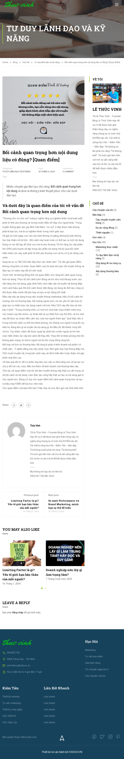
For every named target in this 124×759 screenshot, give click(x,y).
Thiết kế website (11, 696)
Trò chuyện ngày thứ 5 (97, 669)
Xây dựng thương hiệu (107, 271)
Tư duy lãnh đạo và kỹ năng (47, 62)
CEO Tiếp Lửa (9, 722)
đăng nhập (17, 612)
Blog (15, 62)
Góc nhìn (97, 237)
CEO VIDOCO (9, 716)
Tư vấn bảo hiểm (94, 656)
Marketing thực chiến (107, 247)
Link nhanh (49, 696)
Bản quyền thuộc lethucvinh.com (19, 737)
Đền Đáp (97, 214)
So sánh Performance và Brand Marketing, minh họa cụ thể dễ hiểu (63, 504)
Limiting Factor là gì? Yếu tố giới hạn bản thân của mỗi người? (23, 504)
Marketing (90, 650)
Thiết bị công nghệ (12, 709)
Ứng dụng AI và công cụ (108, 263)
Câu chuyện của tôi (103, 210)
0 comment (68, 172)
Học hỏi (25, 62)
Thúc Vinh (35, 425)
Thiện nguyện (103, 232)
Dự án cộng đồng (105, 227)
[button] (42, 588)
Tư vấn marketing (11, 703)
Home (5, 62)
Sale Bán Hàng (92, 662)
